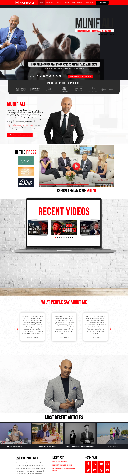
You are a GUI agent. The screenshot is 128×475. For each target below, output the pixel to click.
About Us (49, 2)
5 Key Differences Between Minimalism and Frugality (80, 446)
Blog (73, 2)
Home (41, 2)
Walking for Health (113, 446)
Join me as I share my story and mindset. (20, 125)
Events (66, 2)
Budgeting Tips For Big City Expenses (47, 446)
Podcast (79, 2)
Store (58, 2)
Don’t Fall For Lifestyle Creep (15, 446)
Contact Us (89, 2)
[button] (50, 2)
